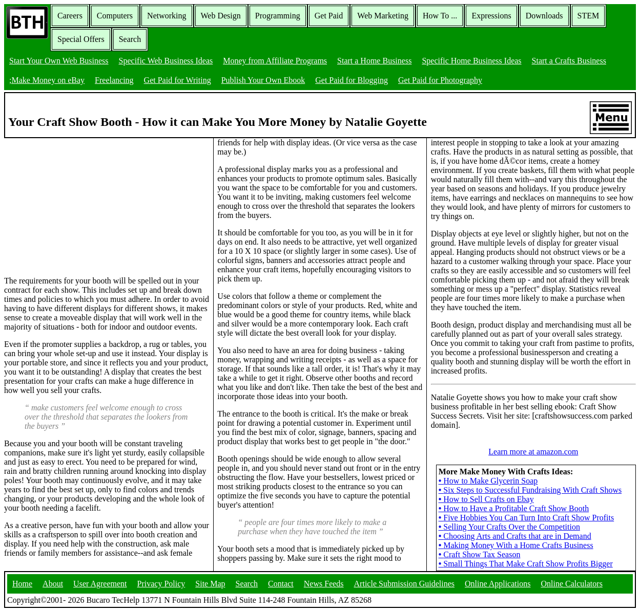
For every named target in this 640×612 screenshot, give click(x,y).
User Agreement (100, 583)
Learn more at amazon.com (533, 451)
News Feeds (324, 583)
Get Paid (329, 15)
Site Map (210, 583)
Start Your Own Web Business (59, 60)
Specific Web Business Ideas (166, 60)
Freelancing (114, 80)
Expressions (491, 15)
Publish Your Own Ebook (263, 80)
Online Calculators (571, 583)
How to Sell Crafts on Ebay (486, 499)
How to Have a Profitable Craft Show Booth (514, 508)
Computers (115, 15)
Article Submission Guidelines (404, 583)
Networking (166, 15)
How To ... (440, 15)
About (53, 583)
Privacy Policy (161, 583)
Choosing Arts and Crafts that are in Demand (515, 536)
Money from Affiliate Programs (275, 60)
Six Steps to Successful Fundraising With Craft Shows (530, 490)
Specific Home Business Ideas (471, 60)
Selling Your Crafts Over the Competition (509, 526)
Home (22, 583)
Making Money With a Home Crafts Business (516, 545)
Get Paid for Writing (177, 80)
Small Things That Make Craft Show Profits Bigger (526, 563)
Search (130, 39)
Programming (277, 15)
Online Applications (497, 583)
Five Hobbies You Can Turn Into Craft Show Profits (526, 517)
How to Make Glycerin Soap (488, 480)
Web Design (221, 15)
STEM (588, 15)
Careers (69, 15)
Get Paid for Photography (440, 80)
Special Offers (81, 39)
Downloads (544, 15)
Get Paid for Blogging (351, 80)
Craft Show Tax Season (480, 554)
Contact (281, 583)
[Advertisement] (81, 202)
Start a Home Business (374, 60)
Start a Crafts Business (569, 60)
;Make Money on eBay (47, 80)
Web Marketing (382, 15)
